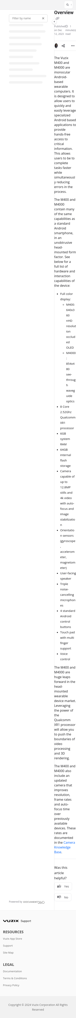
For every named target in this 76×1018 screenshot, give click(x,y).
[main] (65, 460)
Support (8, 945)
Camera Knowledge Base (64, 847)
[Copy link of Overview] (57, 18)
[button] (68, 5)
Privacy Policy (11, 985)
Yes (63, 886)
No (62, 897)
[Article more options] (73, 46)
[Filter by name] (28, 18)
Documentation (12, 971)
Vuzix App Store (12, 938)
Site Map (8, 952)
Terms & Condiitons (15, 978)
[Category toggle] (54, 21)
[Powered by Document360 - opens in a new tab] (27, 902)
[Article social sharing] (63, 46)
